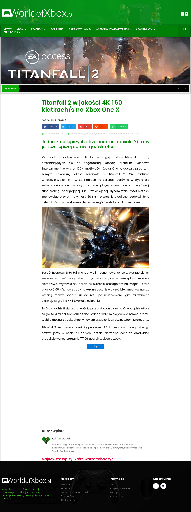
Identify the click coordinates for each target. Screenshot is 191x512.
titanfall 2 (124, 133)
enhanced (90, 133)
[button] (50, 126)
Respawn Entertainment (107, 133)
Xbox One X (135, 133)
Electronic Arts (77, 133)
